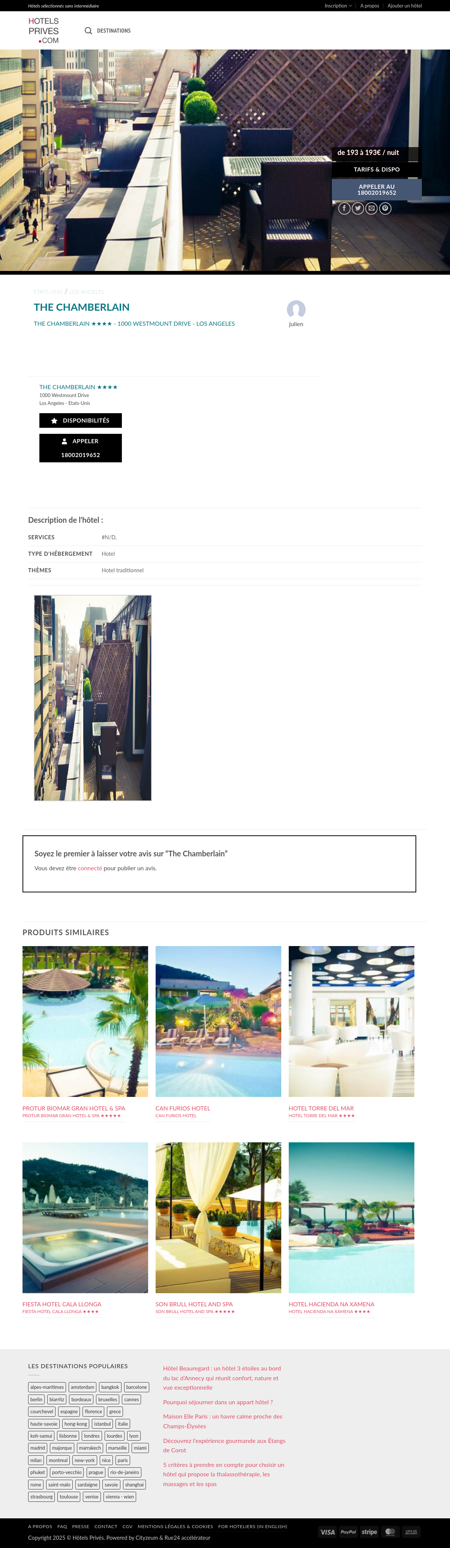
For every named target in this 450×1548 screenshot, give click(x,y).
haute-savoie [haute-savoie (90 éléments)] (43, 1424)
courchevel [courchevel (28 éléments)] (41, 1411)
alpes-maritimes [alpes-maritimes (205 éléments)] (47, 1387)
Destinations (113, 30)
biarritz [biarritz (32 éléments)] (57, 1399)
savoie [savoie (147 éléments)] (111, 1485)
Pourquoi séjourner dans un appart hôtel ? (218, 1401)
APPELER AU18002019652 (376, 189)
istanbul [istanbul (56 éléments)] (102, 1424)
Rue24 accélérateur (187, 1537)
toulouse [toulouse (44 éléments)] (69, 1497)
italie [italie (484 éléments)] (123, 1424)
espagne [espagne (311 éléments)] (69, 1411)
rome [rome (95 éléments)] (35, 1485)
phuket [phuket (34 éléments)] (37, 1472)
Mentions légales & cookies (175, 1526)
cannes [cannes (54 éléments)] (131, 1399)
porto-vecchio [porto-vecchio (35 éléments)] (66, 1472)
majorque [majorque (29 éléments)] (62, 1448)
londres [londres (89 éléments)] (91, 1436)
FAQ (62, 1526)
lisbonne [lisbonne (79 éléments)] (68, 1436)
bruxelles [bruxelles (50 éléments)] (107, 1399)
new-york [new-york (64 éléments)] (84, 1460)
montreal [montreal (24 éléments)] (58, 1460)
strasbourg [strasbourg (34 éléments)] (41, 1497)
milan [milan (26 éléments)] (36, 1460)
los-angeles (86, 292)
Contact (105, 1526)
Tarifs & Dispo (377, 169)
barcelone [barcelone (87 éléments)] (136, 1387)
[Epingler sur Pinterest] (385, 208)
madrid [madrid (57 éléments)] (37, 1448)
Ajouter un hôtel (405, 6)
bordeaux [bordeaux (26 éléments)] (81, 1399)
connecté (90, 867)
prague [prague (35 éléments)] (96, 1472)
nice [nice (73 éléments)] (106, 1460)
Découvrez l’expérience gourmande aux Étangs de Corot (224, 1445)
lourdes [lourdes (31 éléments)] (114, 1436)
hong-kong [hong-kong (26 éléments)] (75, 1424)
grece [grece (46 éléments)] (115, 1411)
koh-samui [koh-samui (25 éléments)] (41, 1436)
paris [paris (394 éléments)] (123, 1460)
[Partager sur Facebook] (344, 208)
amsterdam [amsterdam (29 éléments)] (82, 1387)
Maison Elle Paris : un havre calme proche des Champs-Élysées (222, 1421)
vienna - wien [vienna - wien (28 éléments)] (120, 1497)
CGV (128, 1526)
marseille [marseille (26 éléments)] (117, 1448)
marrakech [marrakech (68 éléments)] (90, 1448)
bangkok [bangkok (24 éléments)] (110, 1387)
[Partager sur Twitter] (358, 208)
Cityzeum (147, 1537)
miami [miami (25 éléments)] (140, 1448)
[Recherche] (88, 31)
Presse (80, 1526)
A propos (369, 6)
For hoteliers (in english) (252, 1526)
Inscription (338, 5)
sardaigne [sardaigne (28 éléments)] (88, 1485)
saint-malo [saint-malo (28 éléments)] (59, 1485)
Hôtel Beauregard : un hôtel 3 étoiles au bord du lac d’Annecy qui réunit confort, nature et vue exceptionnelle (222, 1377)
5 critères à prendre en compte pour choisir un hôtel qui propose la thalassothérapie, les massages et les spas (223, 1474)
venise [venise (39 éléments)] (92, 1497)
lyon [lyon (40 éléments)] (133, 1436)
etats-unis (48, 292)
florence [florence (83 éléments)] (93, 1411)
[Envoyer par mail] (371, 208)
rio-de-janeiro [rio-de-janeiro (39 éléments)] (124, 1472)
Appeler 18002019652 (80, 448)
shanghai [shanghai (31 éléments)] (134, 1485)
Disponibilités (80, 420)
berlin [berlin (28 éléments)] (36, 1399)
